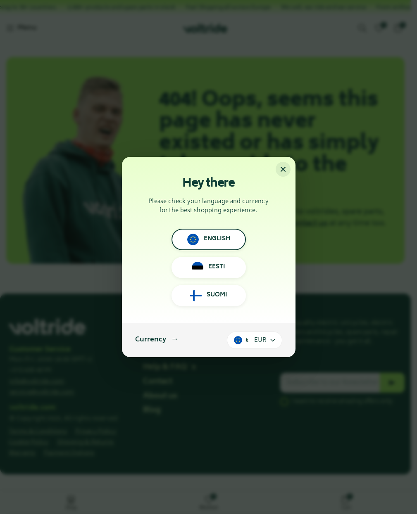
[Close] (283, 169)
